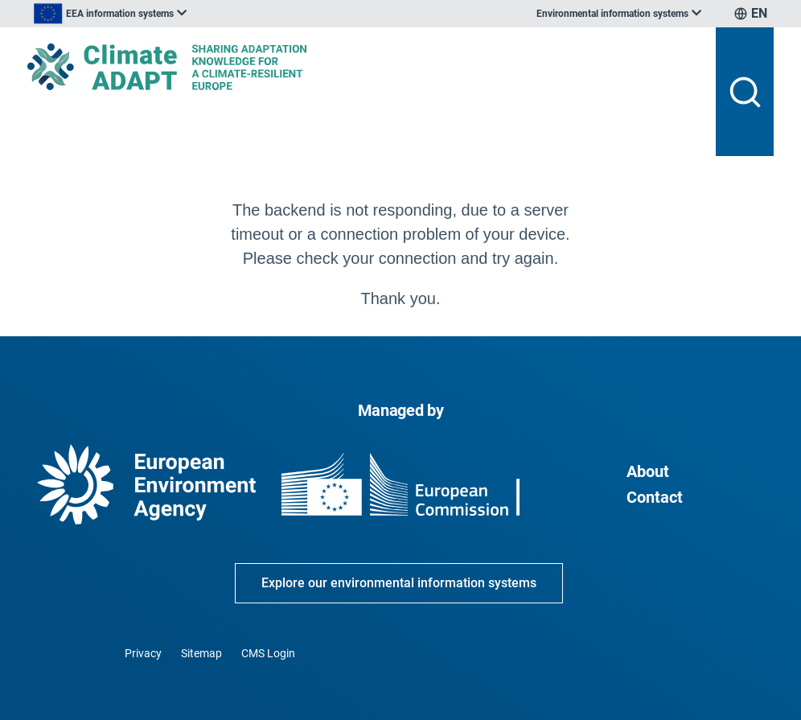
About (647, 471)
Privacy (143, 653)
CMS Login (268, 653)
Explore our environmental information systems (398, 582)
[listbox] (110, 13)
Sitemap (201, 653)
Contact (654, 497)
